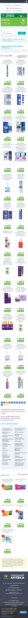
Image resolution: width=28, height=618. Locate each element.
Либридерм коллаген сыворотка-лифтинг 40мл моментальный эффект (7, 374)
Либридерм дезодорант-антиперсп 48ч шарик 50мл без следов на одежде (7, 261)
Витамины (5, 450)
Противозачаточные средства (20, 453)
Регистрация (18, 10)
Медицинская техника (19, 435)
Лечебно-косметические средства (6, 445)
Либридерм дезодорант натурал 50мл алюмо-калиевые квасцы (20, 233)
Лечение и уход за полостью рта (20, 429)
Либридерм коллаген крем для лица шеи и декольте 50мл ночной (7, 289)
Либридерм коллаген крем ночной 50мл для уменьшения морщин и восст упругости (20, 317)
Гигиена (4, 452)
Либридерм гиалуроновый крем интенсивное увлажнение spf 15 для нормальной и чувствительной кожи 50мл (20, 146)
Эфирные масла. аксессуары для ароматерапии (19, 464)
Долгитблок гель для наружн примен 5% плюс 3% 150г (7, 481)
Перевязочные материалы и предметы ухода (19, 444)
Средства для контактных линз (19, 438)
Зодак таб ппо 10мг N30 (20, 480)
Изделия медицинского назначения (6, 456)
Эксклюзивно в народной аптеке (7, 429)
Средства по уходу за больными (20, 460)
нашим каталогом (6, 411)
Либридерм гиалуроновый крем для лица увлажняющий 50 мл (7, 145)
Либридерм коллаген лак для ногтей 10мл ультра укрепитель (7, 346)
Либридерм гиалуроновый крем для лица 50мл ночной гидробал (7, 117)
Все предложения (22, 474)
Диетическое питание (6, 432)
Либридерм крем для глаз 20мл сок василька (20, 373)
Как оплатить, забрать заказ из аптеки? (14, 602)
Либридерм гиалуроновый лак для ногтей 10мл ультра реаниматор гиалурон (7, 177)
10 (24, 402)
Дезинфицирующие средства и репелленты (7, 440)
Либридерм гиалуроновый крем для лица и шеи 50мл (20, 117)
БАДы (4, 448)
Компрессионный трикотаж (7, 436)
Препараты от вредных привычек (19, 449)
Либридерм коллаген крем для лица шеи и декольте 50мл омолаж (20, 289)
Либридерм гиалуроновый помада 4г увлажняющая (21, 176)
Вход (9, 10)
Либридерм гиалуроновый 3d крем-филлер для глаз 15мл (21, 62)
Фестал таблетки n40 (7, 505)
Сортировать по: (21, 56)
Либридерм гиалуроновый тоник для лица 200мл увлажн (20, 205)
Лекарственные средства (6, 460)
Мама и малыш (19, 432)
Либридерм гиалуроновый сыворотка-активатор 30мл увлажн (7, 205)
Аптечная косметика (5, 463)
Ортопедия (18, 441)
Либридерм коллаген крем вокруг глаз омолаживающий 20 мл (20, 261)
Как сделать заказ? (14, 600)
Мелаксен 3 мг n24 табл (21, 505)
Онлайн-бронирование (15, 8)
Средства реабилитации (19, 456)
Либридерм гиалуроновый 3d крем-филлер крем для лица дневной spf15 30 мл (7, 90)
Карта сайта (14, 606)
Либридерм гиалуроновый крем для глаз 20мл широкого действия (20, 89)
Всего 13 (6, 404)
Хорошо (23, 612)
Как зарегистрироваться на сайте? (14, 604)
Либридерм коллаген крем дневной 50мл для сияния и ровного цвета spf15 (7, 317)
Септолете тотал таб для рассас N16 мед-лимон (7, 531)
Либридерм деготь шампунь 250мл (7, 232)
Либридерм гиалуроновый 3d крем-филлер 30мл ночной (7, 62)
